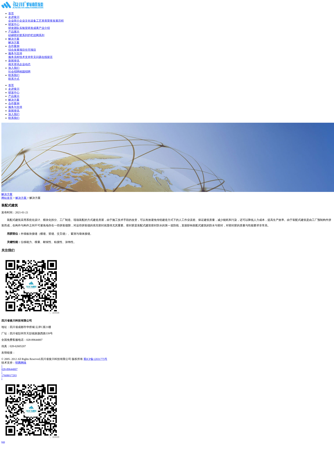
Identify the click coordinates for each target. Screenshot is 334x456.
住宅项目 (30, 49)
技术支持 (24, 57)
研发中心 (13, 24)
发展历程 (58, 20)
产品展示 (13, 31)
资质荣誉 (47, 20)
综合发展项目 (16, 49)
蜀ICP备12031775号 (95, 359)
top (3, 441)
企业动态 (24, 64)
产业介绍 (44, 27)
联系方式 (13, 78)
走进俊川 (13, 17)
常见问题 (36, 57)
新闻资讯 (13, 60)
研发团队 (13, 27)
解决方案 (13, 38)
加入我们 (13, 67)
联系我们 (13, 75)
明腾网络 (20, 362)
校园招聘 (24, 71)
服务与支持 (15, 53)
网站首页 (6, 197)
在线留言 (47, 57)
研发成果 (33, 27)
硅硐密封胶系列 (18, 35)
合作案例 (13, 46)
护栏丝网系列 (36, 35)
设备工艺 (36, 20)
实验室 (23, 27)
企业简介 (13, 20)
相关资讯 (13, 64)
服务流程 (13, 57)
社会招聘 (13, 71)
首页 (11, 13)
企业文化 (24, 20)
